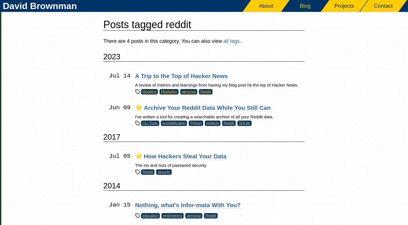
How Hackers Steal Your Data (185, 156)
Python (195, 123)
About (266, 6)
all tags (232, 41)
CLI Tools (150, 123)
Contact (383, 6)
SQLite (244, 123)
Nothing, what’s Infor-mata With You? (188, 205)
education (150, 215)
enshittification (174, 123)
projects (212, 123)
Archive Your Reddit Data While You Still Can (207, 107)
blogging (149, 91)
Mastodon (169, 91)
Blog (305, 6)
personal (189, 91)
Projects (344, 6)
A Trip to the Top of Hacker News (181, 76)
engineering (172, 215)
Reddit (205, 91)
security (164, 172)
